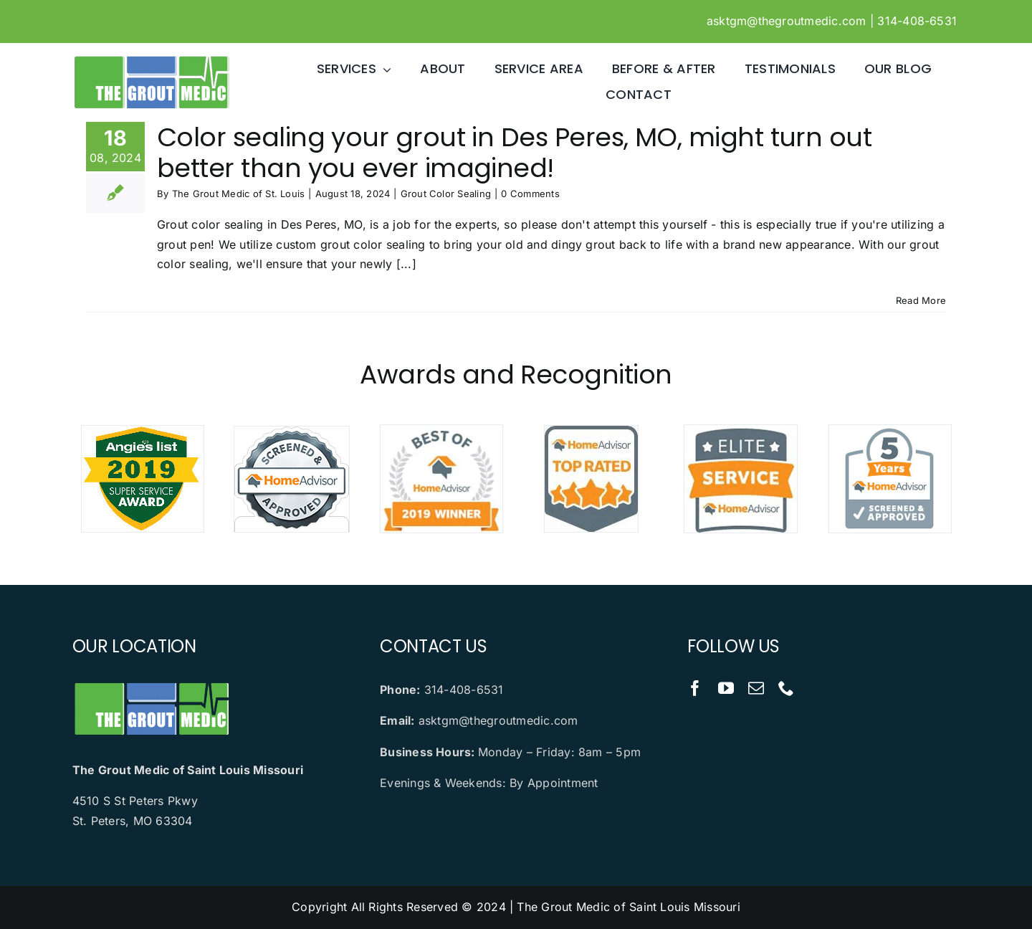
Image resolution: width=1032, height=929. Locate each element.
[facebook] (695, 688)
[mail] (756, 688)
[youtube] (726, 688)
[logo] (151, 59)
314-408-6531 (917, 21)
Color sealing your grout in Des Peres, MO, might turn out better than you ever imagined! (514, 152)
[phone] (786, 688)
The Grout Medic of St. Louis (238, 193)
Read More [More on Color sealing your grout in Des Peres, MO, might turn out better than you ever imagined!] (921, 300)
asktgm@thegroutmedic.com (786, 21)
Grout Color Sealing (446, 193)
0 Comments (530, 193)
